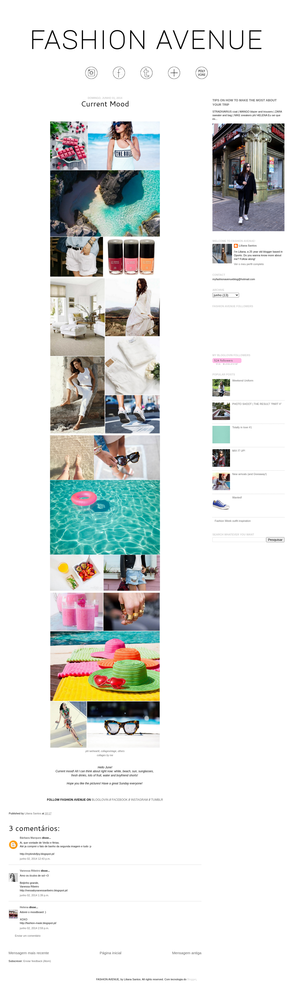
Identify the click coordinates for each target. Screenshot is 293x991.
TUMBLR (157, 799)
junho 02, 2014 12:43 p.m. (35, 858)
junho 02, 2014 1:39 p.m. (34, 895)
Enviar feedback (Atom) (37, 961)
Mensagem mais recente (29, 953)
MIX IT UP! (238, 450)
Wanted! (237, 497)
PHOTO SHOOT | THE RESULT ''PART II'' (257, 403)
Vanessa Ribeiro (30, 870)
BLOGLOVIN (100, 799)
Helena (24, 907)
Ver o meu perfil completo (249, 264)
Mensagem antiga (186, 953)
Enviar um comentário (28, 935)
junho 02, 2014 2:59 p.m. (34, 928)
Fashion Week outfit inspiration (233, 520)
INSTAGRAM (139, 799)
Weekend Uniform (242, 380)
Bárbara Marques (30, 837)
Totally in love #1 (242, 427)
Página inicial (110, 953)
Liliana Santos (33, 813)
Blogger (191, 979)
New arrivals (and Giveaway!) (249, 474)
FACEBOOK (120, 799)
